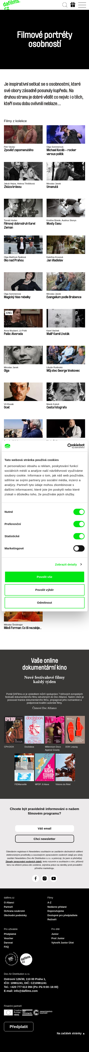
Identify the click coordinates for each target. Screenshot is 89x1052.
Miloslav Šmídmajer (13, 624)
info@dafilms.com (26, 990)
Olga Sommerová (55, 147)
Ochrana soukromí (14, 911)
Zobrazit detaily (66, 564)
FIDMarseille (21, 784)
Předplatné (10, 934)
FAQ (6, 946)
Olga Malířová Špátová (15, 257)
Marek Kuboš (53, 404)
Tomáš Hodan (10, 220)
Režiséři (52, 919)
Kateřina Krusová (55, 257)
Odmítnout (44, 602)
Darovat (8, 942)
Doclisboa (29, 747)
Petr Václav (9, 147)
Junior (55, 934)
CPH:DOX (9, 747)
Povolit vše (44, 576)
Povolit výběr (44, 589)
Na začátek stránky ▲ (71, 1033)
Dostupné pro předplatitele (63, 915)
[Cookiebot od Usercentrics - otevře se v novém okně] (67, 446)
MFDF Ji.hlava (42, 784)
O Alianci (9, 902)
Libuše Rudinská (54, 367)
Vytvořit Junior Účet (62, 942)
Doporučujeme (56, 911)
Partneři (8, 907)
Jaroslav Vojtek (11, 441)
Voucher (8, 938)
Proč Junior (58, 938)
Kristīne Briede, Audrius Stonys (61, 220)
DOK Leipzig (71, 747)
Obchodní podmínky (15, 915)
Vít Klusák (9, 404)
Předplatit (19, 1026)
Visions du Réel (63, 784)
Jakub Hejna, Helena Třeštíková (19, 183)
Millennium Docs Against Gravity (53, 748)
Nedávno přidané (57, 907)
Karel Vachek (53, 330)
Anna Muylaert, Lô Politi (15, 330)
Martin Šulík (52, 441)
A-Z (49, 902)
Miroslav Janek (54, 183)
